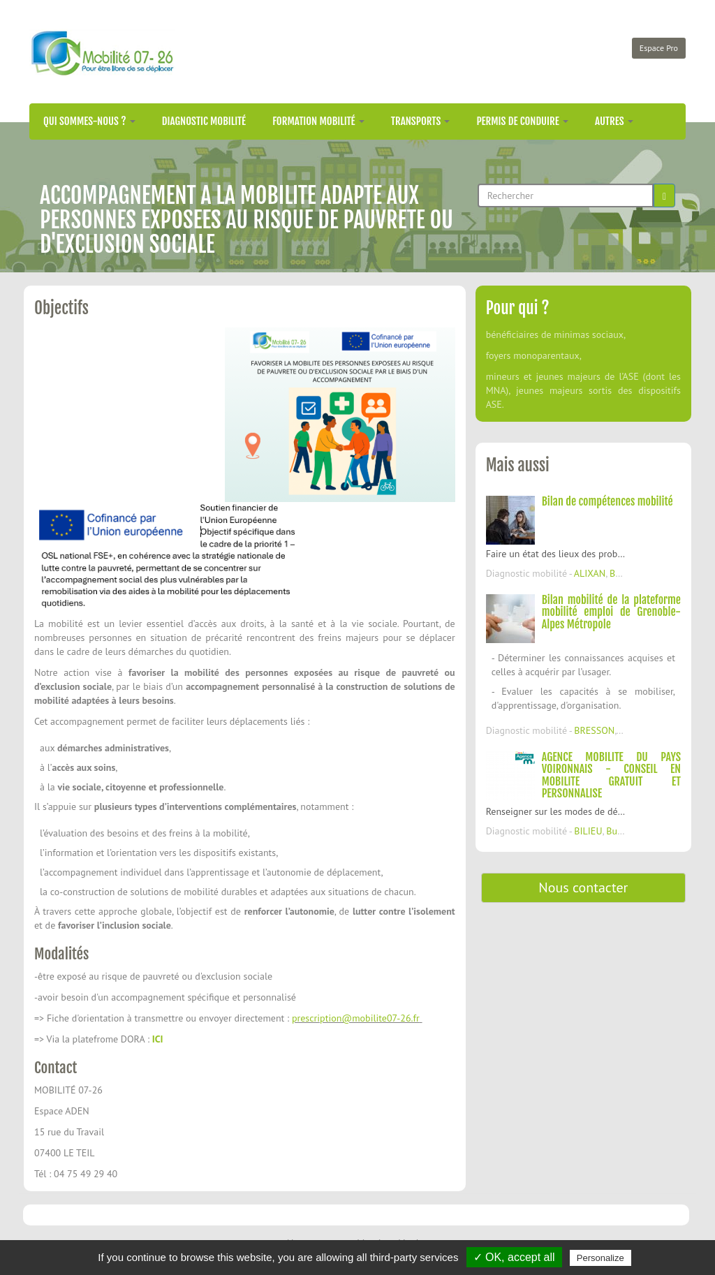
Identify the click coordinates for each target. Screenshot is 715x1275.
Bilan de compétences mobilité (607, 501)
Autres (614, 121)
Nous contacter (583, 887)
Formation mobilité (318, 121)
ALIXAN (589, 573)
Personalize (600, 1258)
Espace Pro (659, 48)
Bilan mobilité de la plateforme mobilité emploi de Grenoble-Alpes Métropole (611, 612)
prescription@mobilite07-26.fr (356, 1018)
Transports (420, 121)
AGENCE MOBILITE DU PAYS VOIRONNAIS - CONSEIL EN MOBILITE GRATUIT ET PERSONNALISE (611, 775)
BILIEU (588, 831)
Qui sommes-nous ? (89, 121)
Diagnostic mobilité (204, 121)
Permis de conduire (522, 121)
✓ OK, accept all (514, 1257)
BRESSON (594, 730)
